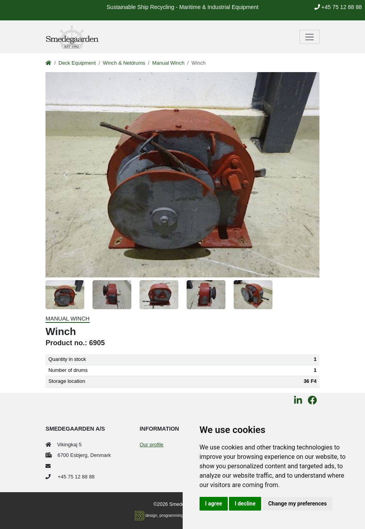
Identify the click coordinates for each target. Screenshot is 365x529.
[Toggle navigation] (310, 37)
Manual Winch (168, 63)
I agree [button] (213, 503)
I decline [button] (245, 503)
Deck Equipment (77, 63)
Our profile (151, 444)
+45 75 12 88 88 (338, 7)
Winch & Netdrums (124, 63)
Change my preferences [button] (297, 503)
